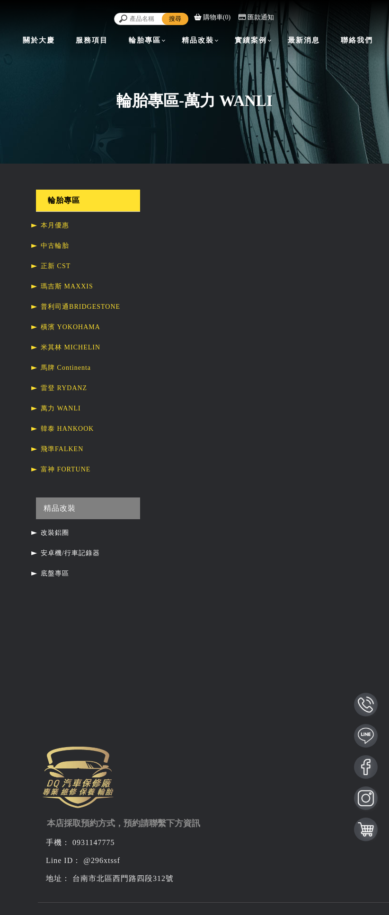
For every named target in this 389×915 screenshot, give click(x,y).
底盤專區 (55, 573)
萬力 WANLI (61, 408)
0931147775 (93, 842)
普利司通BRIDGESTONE (80, 306)
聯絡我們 (357, 40)
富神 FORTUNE (65, 469)
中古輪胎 (55, 245)
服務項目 (92, 40)
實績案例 (251, 40)
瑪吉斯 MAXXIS (67, 286)
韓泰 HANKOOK (67, 428)
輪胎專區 (145, 40)
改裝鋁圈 (55, 532)
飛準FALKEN (62, 449)
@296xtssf (101, 860)
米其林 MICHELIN (70, 347)
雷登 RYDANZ (64, 388)
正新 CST (56, 266)
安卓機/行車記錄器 (70, 553)
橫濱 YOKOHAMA (70, 327)
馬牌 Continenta (66, 367)
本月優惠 (55, 225)
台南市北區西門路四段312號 (123, 878)
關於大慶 (39, 40)
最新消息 (304, 40)
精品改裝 (198, 40)
